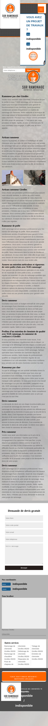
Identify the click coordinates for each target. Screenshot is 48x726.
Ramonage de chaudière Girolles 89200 (9, 656)
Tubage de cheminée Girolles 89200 (37, 648)
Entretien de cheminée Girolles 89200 (37, 656)
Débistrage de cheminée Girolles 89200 (23, 653)
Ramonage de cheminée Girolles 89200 (9, 648)
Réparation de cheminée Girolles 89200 (23, 661)
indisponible (20, 584)
